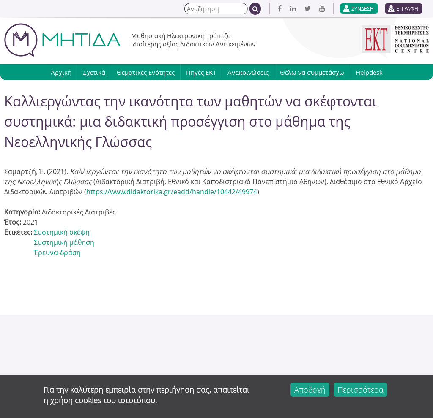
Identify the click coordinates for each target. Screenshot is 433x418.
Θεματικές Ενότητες (146, 72)
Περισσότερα (360, 390)
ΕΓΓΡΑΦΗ (407, 8)
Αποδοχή (310, 390)
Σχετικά (94, 72)
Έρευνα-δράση (57, 252)
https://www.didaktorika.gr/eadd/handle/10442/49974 (171, 191)
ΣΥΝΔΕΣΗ (362, 8)
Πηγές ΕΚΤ (201, 72)
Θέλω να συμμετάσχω (312, 72)
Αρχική (61, 72)
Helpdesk (369, 72)
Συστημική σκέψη (62, 232)
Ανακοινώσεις (248, 72)
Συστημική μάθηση (64, 242)
